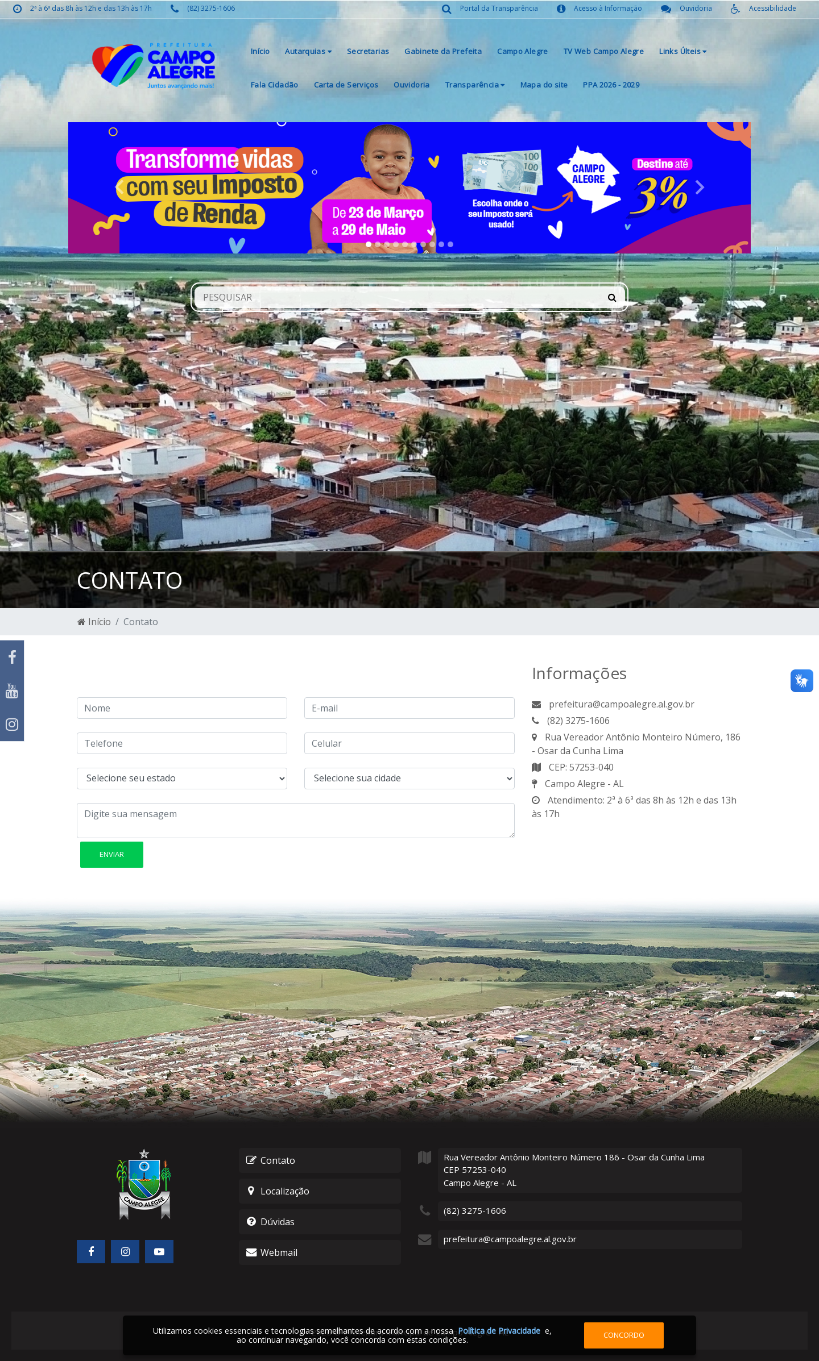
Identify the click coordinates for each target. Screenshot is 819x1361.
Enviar (112, 854)
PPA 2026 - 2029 (611, 85)
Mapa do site (544, 85)
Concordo (623, 1335)
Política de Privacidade (499, 1330)
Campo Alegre (522, 51)
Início (260, 51)
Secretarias (368, 51)
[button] (119, 188)
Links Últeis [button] (682, 51)
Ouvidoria (412, 85)
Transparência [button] (475, 85)
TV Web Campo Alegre (604, 51)
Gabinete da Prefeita (443, 51)
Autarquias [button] (308, 51)
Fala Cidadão (275, 85)
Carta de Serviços (346, 85)
